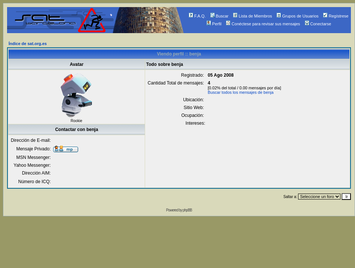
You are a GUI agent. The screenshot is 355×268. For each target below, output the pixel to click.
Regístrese (335, 16)
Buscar (219, 16)
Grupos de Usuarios (297, 16)
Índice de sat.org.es (28, 43)
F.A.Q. (197, 16)
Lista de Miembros (252, 16)
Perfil (214, 24)
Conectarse (318, 24)
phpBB (187, 210)
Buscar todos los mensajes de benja (241, 92)
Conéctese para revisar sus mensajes (263, 24)
